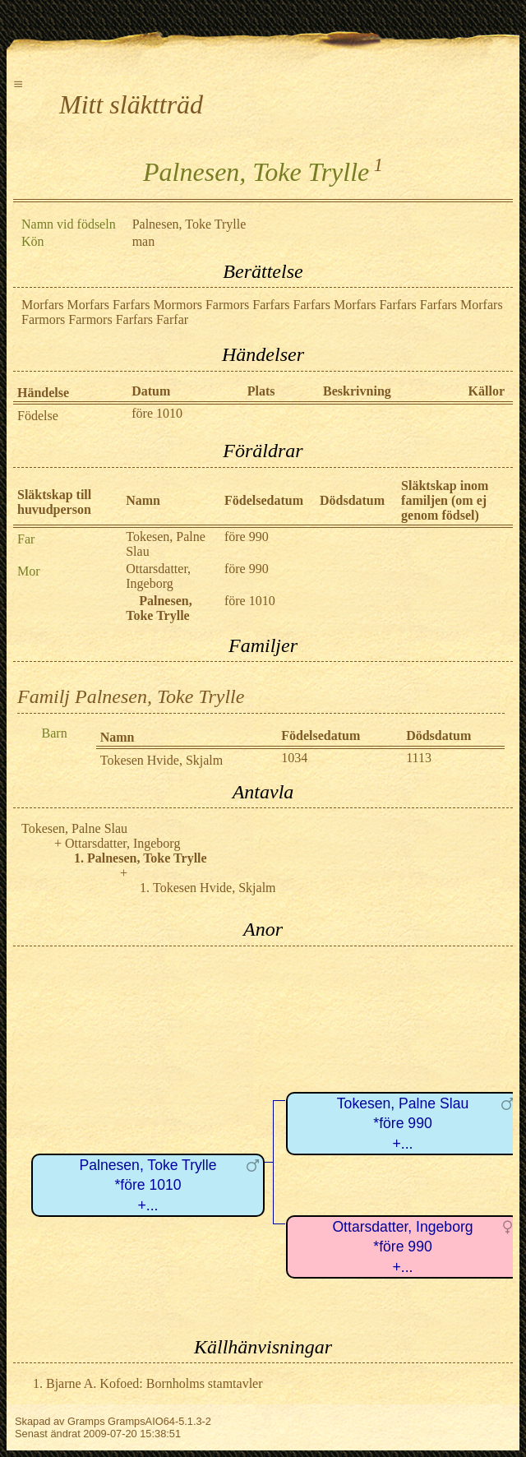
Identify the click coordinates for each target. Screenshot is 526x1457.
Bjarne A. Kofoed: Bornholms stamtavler (154, 1383)
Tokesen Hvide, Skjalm (162, 760)
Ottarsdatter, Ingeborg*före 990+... (402, 1247)
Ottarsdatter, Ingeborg (158, 576)
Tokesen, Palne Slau (74, 828)
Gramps (86, 1421)
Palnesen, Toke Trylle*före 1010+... (148, 1185)
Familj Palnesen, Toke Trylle (130, 696)
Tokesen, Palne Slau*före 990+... (402, 1123)
